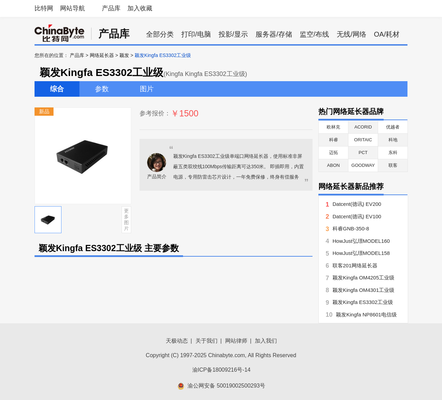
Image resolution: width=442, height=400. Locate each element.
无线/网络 (351, 34)
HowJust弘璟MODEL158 (361, 253)
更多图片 (126, 219)
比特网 (44, 8)
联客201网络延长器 (355, 265)
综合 (57, 89)
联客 (392, 165)
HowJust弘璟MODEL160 (361, 241)
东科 (392, 152)
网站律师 (236, 341)
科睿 (333, 139)
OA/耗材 (387, 34)
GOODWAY (363, 165)
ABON (333, 165)
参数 (102, 89)
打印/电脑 (196, 34)
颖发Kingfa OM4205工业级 (363, 277)
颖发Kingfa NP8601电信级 (366, 314)
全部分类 (160, 34)
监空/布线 (314, 34)
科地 (392, 139)
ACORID (363, 127)
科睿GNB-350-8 (351, 228)
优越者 (393, 127)
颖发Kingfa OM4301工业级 (363, 290)
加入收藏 (139, 8)
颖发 (124, 55)
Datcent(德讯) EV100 (357, 216)
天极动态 (177, 341)
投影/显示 (233, 34)
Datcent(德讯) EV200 (357, 204)
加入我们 (266, 341)
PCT (363, 152)
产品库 (111, 8)
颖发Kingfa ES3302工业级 (363, 302)
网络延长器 (102, 55)
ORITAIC (363, 139)
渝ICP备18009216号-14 (221, 370)
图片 (147, 89)
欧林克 (333, 127)
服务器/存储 (274, 34)
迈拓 (333, 152)
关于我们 (206, 341)
